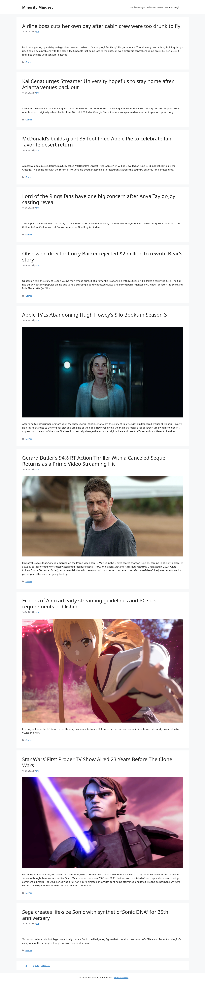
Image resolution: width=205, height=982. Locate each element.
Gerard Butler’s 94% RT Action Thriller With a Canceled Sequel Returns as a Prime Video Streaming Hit (94, 460)
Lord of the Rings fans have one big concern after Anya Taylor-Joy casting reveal (98, 199)
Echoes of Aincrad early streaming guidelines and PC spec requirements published (90, 603)
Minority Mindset (37, 7)
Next (45, 965)
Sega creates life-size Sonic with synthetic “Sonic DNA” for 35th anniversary (95, 914)
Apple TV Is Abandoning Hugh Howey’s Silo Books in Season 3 (94, 314)
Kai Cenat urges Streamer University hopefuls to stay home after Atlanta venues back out (98, 84)
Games (29, 62)
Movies (29, 438)
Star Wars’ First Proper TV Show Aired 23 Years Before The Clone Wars (97, 762)
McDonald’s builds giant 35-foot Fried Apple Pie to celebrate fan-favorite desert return (97, 141)
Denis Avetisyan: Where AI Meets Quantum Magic (155, 7)
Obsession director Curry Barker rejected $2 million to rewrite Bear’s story (102, 256)
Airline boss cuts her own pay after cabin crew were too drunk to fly (101, 26)
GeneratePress (121, 977)
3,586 (36, 965)
